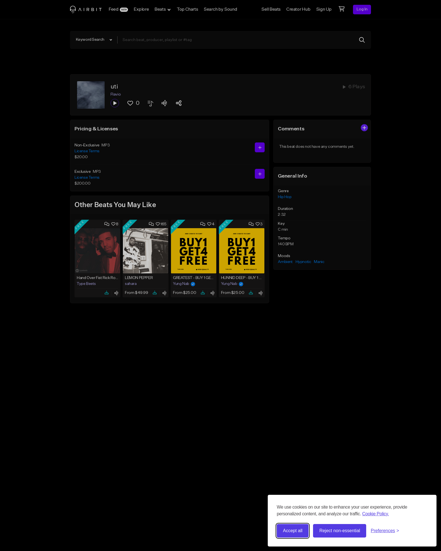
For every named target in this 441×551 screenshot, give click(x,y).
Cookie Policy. (375, 513)
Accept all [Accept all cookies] (292, 530)
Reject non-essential (339, 530)
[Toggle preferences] (385, 530)
